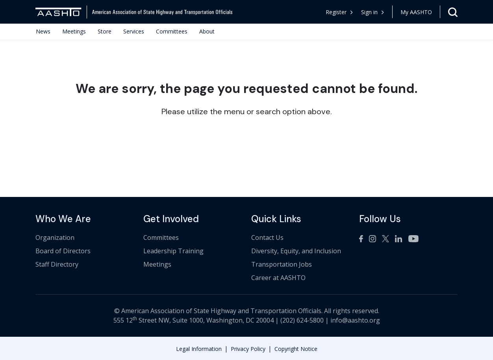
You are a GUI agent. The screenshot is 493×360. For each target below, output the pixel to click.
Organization (54, 237)
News (43, 31)
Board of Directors (63, 251)
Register (339, 12)
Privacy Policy (248, 349)
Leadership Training (173, 251)
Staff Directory (56, 264)
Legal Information (199, 349)
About (207, 31)
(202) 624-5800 (302, 320)
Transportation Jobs (281, 264)
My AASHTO (416, 12)
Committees (171, 31)
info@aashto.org (355, 320)
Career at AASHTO (278, 277)
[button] (372, 12)
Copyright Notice (295, 349)
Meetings (74, 31)
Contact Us (267, 237)
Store (104, 31)
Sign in (372, 12)
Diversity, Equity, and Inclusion (296, 251)
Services (133, 31)
